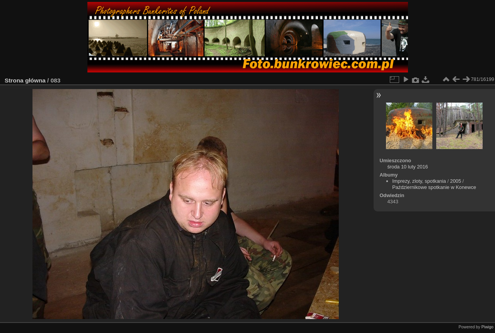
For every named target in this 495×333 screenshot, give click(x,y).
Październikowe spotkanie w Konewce (434, 187)
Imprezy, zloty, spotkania (419, 181)
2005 (455, 181)
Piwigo (487, 326)
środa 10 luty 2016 (407, 167)
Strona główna (25, 80)
